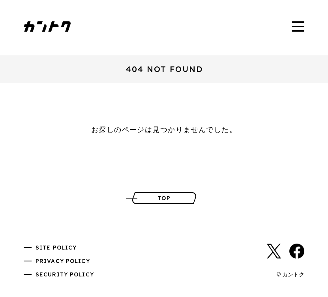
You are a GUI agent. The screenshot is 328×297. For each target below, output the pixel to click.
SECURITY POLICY (65, 274)
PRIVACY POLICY (63, 261)
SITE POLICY (56, 247)
